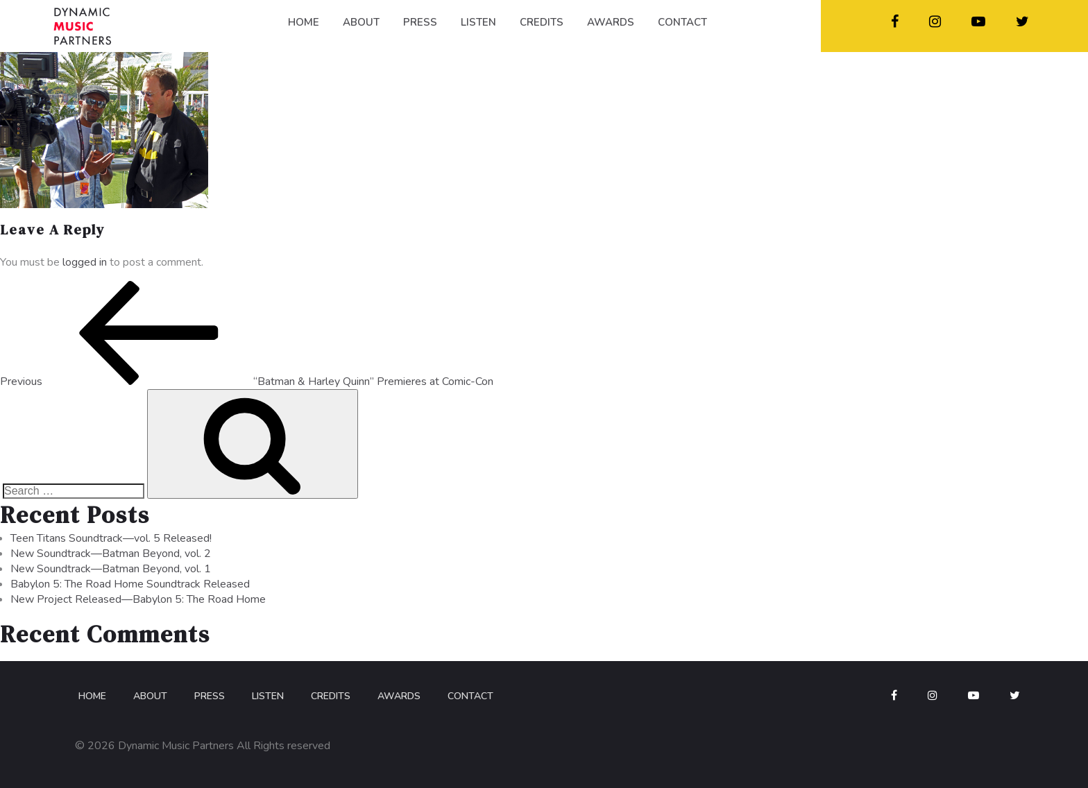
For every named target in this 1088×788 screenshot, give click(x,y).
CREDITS (541, 22)
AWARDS (610, 22)
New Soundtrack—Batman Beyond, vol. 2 (110, 553)
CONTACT (682, 22)
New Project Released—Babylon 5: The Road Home (138, 599)
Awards (398, 696)
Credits (330, 696)
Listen (268, 696)
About (150, 696)
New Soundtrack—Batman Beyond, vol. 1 (110, 568)
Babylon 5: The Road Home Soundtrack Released (130, 584)
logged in (84, 262)
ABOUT (361, 22)
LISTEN (478, 22)
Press (209, 696)
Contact (470, 696)
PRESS (420, 22)
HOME (303, 22)
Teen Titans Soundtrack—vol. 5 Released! (111, 538)
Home (92, 696)
